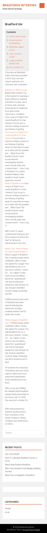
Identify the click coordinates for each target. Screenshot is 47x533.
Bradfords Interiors (19, 5)
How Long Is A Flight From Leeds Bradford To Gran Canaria (16, 135)
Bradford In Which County (16, 90)
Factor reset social (17, 36)
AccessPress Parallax (31, 530)
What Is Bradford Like (14, 183)
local (7, 512)
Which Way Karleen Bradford (17, 464)
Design (8, 508)
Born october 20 (16, 67)
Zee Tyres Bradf (12, 454)
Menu (41, 5)
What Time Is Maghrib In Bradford (19, 475)
